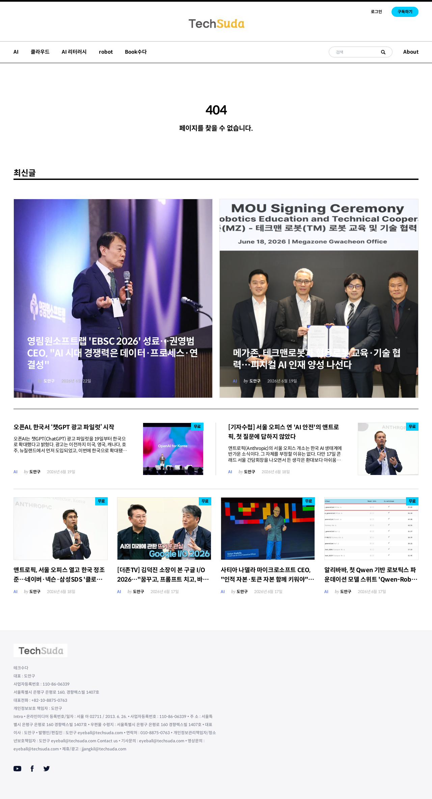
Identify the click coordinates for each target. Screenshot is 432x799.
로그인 (376, 11)
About (410, 52)
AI (16, 52)
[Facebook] (32, 768)
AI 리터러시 (74, 52)
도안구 (49, 380)
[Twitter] (46, 768)
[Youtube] (17, 768)
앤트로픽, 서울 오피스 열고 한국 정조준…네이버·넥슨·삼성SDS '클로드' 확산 (59, 579)
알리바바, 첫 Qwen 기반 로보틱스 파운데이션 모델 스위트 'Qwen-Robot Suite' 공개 (370, 579)
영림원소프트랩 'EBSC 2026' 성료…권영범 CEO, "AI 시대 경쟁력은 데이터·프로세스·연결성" (112, 353)
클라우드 (40, 52)
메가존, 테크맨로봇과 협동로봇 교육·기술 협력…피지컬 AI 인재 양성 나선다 (317, 359)
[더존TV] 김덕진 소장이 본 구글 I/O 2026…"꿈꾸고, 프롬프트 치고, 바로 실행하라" (162, 579)
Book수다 (136, 52)
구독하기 (405, 11)
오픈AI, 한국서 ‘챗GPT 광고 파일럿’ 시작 (64, 427)
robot (106, 52)
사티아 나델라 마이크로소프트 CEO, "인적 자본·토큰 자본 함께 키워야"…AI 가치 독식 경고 (267, 579)
